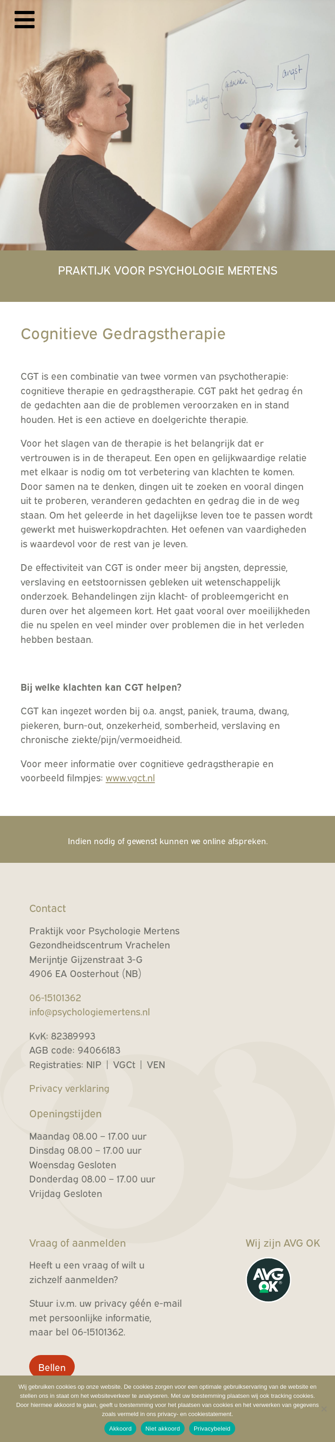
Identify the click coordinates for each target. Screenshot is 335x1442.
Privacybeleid (212, 1428)
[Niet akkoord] (323, 1408)
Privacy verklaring (69, 1087)
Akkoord (120, 1428)
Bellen (52, 1366)
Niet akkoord (162, 1428)
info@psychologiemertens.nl (89, 1011)
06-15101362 (55, 997)
